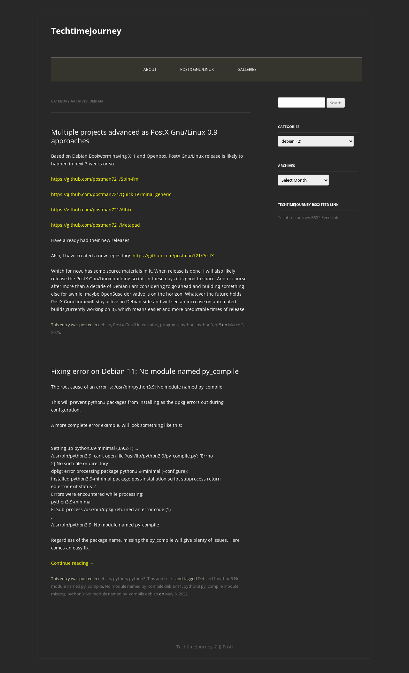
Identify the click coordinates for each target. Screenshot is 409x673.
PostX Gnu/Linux (197, 69)
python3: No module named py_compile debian (112, 594)
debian (104, 325)
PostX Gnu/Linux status (135, 325)
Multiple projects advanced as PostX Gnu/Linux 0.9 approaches (134, 136)
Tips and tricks (160, 578)
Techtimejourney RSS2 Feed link (308, 217)
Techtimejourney (86, 30)
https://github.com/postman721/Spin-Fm (94, 179)
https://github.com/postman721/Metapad (95, 225)
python (188, 325)
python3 (205, 325)
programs (169, 325)
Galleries (247, 69)
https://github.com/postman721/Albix (91, 210)
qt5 (218, 325)
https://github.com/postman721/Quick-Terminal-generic (111, 194)
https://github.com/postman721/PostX (173, 256)
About (150, 69)
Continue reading (72, 563)
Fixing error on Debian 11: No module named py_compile (145, 371)
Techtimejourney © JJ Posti (204, 647)
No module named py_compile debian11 (143, 586)
